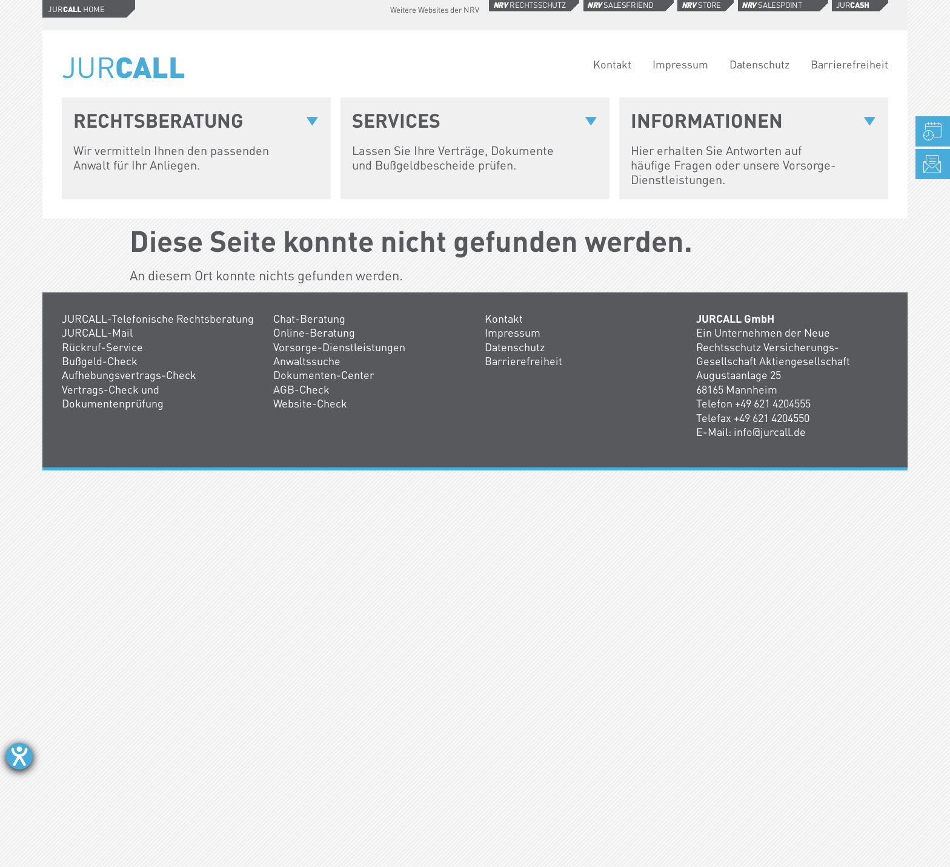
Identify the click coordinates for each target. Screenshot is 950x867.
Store (701, 5)
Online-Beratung (314, 332)
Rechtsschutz (529, 5)
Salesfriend (620, 5)
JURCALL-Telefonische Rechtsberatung (158, 318)
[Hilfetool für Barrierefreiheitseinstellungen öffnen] (19, 756)
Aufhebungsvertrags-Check (129, 374)
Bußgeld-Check (100, 361)
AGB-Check (301, 389)
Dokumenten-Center (323, 374)
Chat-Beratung (309, 318)
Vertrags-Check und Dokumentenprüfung (113, 396)
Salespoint (772, 5)
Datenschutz (759, 64)
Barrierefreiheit (849, 64)
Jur (852, 5)
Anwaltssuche (306, 361)
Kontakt (612, 64)
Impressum (680, 64)
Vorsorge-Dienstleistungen (339, 347)
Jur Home (76, 9)
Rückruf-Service (102, 347)
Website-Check (310, 403)
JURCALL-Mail (97, 332)
